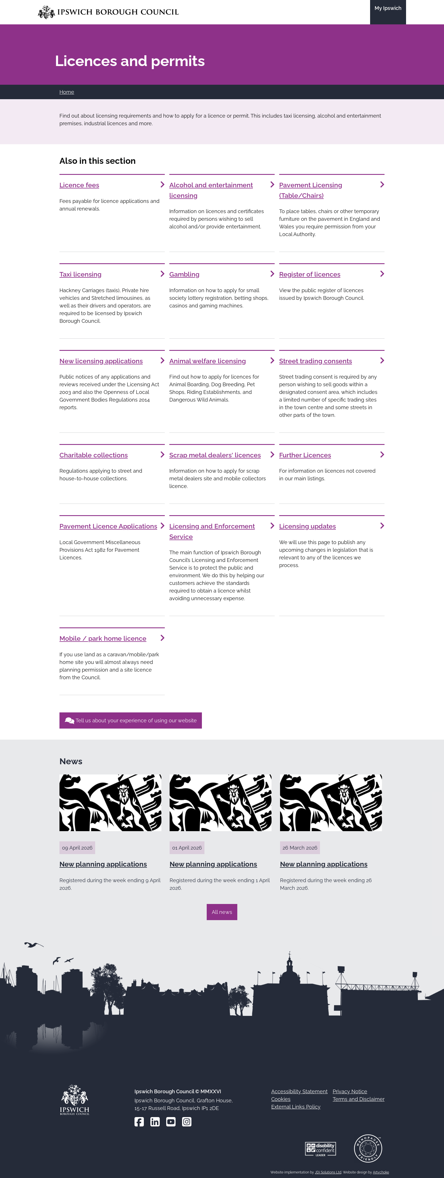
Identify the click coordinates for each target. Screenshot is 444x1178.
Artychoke (381, 1170)
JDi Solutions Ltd (328, 1170)
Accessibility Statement (299, 1089)
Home (66, 92)
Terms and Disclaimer (359, 1097)
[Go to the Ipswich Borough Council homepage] (108, 12)
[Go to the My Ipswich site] (388, 12)
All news (222, 910)
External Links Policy (296, 1105)
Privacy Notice (350, 1089)
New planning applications (103, 862)
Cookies (281, 1097)
